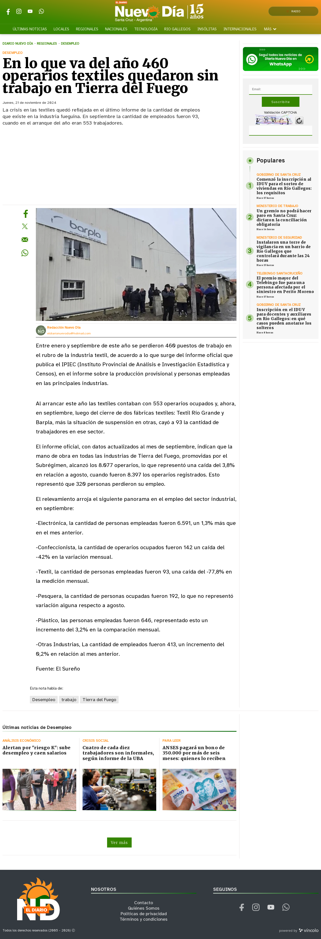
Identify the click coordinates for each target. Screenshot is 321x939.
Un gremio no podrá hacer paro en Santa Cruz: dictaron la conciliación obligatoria (284, 218)
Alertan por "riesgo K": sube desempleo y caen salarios (36, 750)
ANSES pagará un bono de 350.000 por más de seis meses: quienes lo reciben (194, 753)
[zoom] (136, 264)
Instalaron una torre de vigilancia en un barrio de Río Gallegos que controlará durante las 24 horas (284, 251)
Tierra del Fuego (99, 699)
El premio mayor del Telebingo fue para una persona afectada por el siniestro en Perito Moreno (285, 285)
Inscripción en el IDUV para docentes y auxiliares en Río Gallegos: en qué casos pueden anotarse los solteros (284, 318)
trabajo (68, 699)
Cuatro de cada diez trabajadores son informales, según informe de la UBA (118, 753)
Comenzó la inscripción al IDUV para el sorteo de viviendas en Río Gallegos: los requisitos (284, 186)
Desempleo (43, 699)
